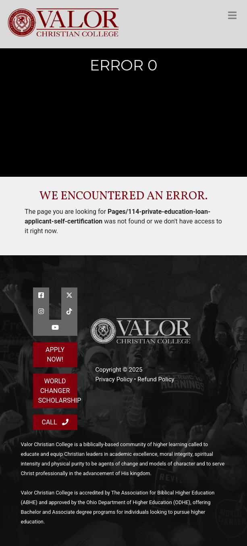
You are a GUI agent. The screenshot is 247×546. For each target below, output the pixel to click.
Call (55, 422)
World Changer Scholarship (57, 390)
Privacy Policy (114, 379)
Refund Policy (155, 379)
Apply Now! (55, 354)
